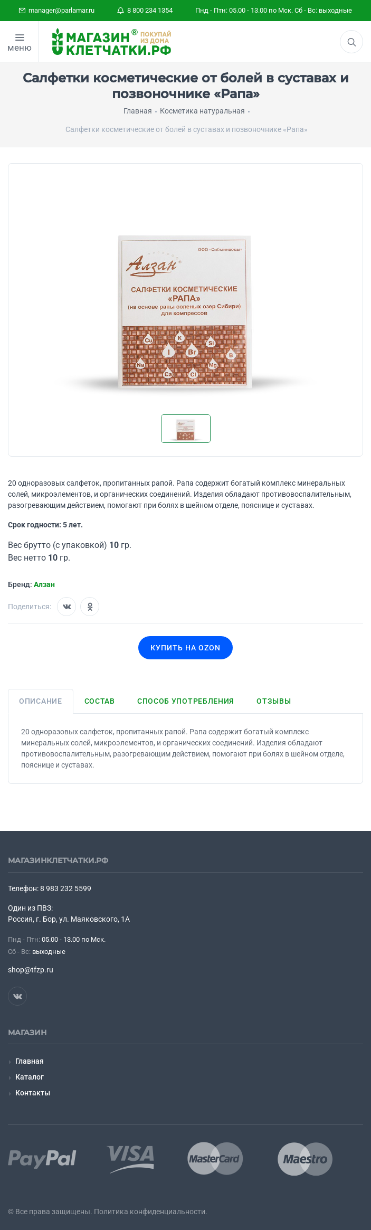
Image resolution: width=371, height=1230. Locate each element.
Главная (29, 1061)
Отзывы (273, 701)
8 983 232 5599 (65, 888)
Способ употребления (185, 701)
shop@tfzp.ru (30, 970)
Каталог (29, 1077)
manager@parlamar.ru (56, 10)
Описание (40, 701)
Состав (99, 701)
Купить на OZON (185, 648)
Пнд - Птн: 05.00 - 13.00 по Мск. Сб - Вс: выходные (273, 10)
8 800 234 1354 (145, 10)
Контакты (32, 1093)
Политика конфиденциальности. (150, 1211)
